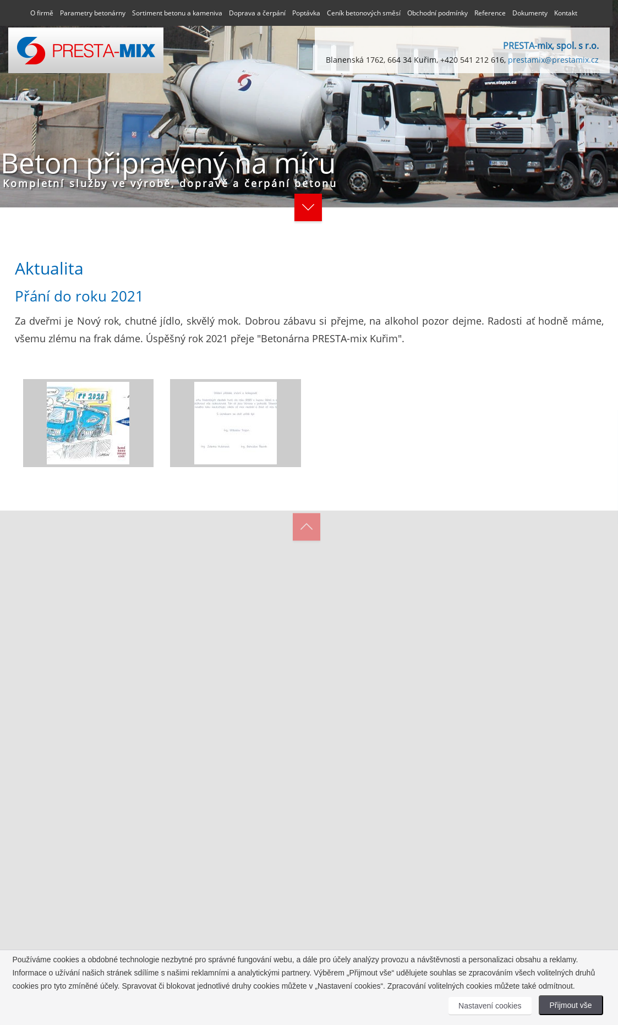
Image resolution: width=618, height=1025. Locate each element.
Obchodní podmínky (437, 13)
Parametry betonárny (92, 13)
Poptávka (306, 13)
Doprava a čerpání (257, 13)
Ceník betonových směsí (364, 13)
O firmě (41, 13)
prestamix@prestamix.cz (553, 59)
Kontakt (565, 13)
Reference (490, 13)
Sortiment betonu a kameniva (177, 13)
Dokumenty (530, 13)
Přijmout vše (571, 1005)
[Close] (510, 417)
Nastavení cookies (489, 1005)
